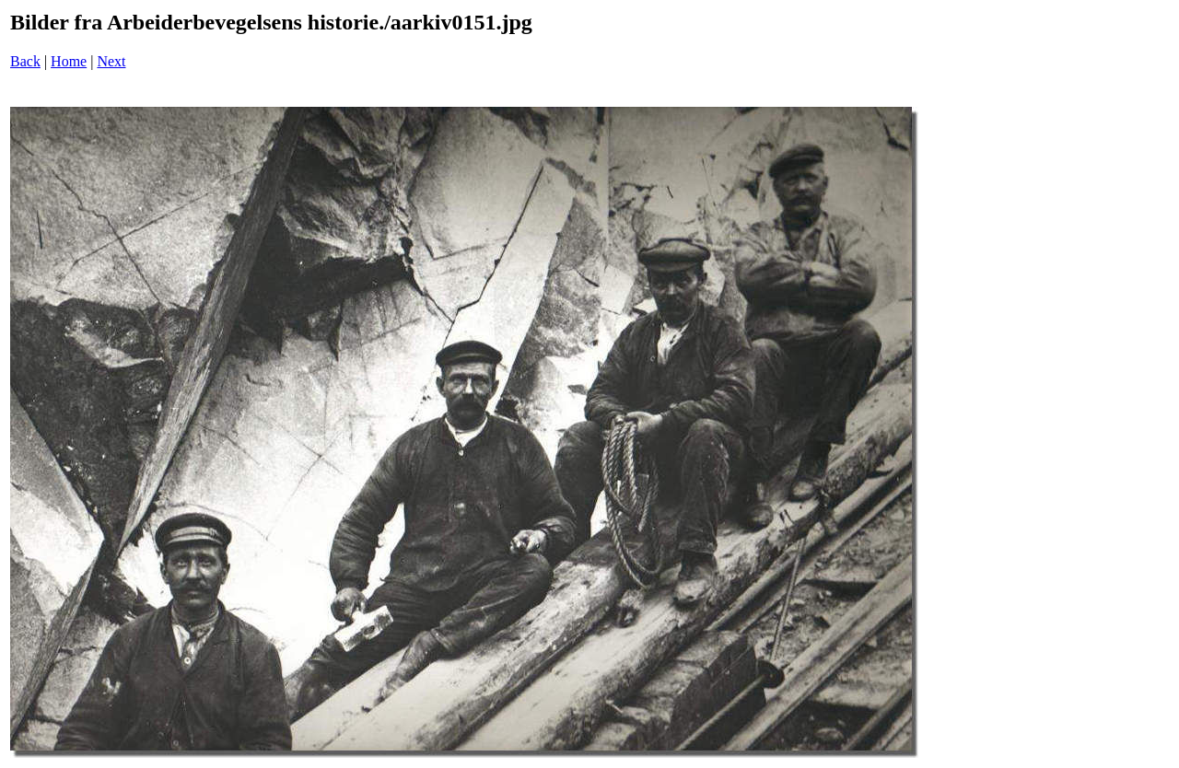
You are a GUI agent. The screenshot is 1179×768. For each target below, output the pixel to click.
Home (69, 61)
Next (111, 61)
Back (25, 61)
